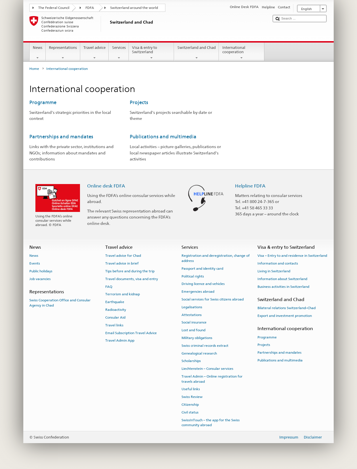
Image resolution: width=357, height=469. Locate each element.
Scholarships (191, 361)
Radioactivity (115, 310)
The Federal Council (53, 8)
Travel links (114, 325)
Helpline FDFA (250, 186)
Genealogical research (199, 353)
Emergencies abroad (198, 292)
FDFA (89, 8)
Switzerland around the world (134, 8)
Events (34, 263)
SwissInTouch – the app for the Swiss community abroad (211, 422)
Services (119, 52)
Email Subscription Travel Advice (131, 333)
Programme (42, 102)
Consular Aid (115, 317)
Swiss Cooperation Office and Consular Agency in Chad (60, 302)
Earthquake (114, 302)
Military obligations (197, 338)
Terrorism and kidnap (122, 294)
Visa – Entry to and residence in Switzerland (292, 256)
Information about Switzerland (282, 279)
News (37, 52)
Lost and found (193, 330)
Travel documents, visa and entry (131, 279)
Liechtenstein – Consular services (207, 369)
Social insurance (194, 322)
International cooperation (241, 52)
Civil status (190, 412)
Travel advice (95, 52)
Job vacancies (40, 279)
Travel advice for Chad (123, 256)
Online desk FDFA (106, 186)
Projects (139, 102)
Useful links (191, 389)
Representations (63, 52)
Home (34, 69)
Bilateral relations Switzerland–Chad (286, 308)
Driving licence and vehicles (203, 284)
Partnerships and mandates (61, 136)
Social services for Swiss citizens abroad (213, 299)
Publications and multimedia (163, 136)
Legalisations (192, 307)
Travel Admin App (119, 340)
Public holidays (40, 271)
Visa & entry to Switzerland (151, 52)
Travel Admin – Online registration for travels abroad (212, 378)
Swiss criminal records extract (205, 346)
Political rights (193, 276)
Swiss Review (192, 397)
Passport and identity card (202, 269)
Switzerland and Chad (196, 52)
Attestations (192, 315)
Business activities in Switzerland (283, 286)
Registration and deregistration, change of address (216, 258)
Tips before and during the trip (129, 271)
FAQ (108, 286)
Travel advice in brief (122, 263)
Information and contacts (277, 263)
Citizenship (190, 405)
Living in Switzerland (273, 271)
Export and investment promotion (284, 316)
